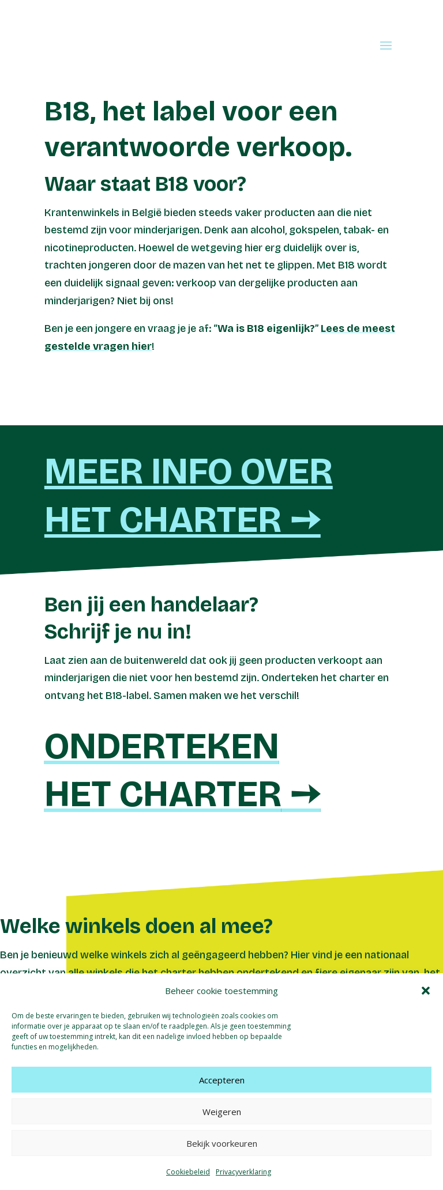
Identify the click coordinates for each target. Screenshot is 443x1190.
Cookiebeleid (188, 1172)
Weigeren (221, 1111)
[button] (425, 990)
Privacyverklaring (243, 1172)
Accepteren (222, 1080)
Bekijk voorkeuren (221, 1143)
